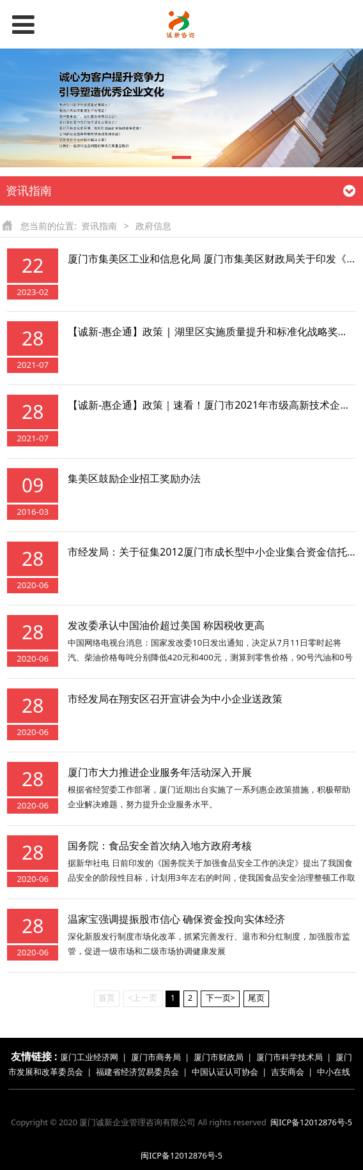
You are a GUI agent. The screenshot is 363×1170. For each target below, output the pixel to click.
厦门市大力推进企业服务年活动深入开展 (160, 772)
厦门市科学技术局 (289, 1057)
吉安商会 (287, 1072)
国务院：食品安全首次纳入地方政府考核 (160, 846)
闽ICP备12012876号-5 (311, 1122)
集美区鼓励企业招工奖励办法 (134, 478)
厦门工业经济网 (89, 1057)
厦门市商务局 (157, 1057)
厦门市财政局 (218, 1057)
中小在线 (333, 1072)
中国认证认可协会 (225, 1072)
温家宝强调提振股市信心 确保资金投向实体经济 (176, 919)
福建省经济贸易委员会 (137, 1072)
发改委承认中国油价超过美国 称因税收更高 (166, 625)
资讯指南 (99, 226)
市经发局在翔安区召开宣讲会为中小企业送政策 (175, 699)
